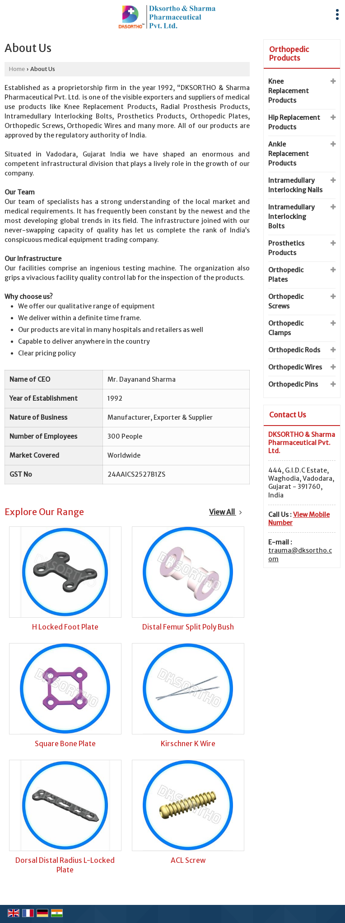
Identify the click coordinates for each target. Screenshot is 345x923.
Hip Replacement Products (294, 122)
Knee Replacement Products (288, 90)
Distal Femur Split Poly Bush (188, 627)
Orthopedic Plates (285, 275)
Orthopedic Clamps (285, 328)
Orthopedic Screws (285, 301)
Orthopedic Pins (293, 384)
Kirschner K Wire (188, 743)
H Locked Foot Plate (65, 627)
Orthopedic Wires (295, 367)
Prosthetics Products (286, 248)
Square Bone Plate (65, 743)
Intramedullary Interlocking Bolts (291, 216)
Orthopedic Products (289, 53)
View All (225, 512)
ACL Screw (188, 860)
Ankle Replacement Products (288, 153)
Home (17, 69)
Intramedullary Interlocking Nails (295, 185)
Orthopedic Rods (294, 350)
